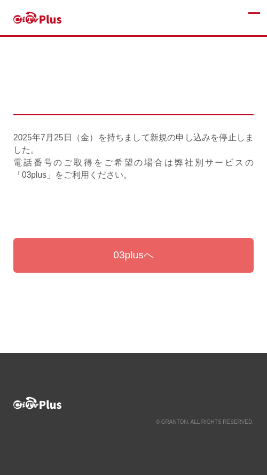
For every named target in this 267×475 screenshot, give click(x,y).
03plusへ (133, 254)
